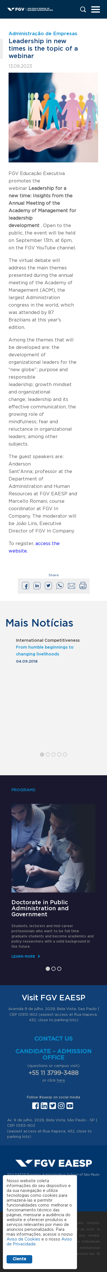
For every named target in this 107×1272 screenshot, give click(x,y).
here (61, 1080)
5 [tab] (65, 754)
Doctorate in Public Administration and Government (40, 908)
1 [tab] (42, 754)
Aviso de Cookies (23, 1239)
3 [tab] (53, 754)
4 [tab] (59, 754)
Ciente (19, 1259)
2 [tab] (48, 754)
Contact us (53, 1039)
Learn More (23, 956)
